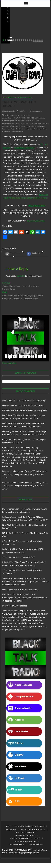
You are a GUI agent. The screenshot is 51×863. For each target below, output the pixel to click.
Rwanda (17, 126)
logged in (21, 276)
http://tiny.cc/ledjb (36, 205)
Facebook (33, 254)
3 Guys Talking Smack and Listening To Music (29, 826)
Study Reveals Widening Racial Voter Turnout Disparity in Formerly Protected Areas (24, 474)
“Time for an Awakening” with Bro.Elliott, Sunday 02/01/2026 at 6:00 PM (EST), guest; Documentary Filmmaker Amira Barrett (25, 581)
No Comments (31, 36)
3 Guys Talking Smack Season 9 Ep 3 (18, 557)
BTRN (44, 20)
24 (40, 41)
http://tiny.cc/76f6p (35, 220)
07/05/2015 (22, 111)
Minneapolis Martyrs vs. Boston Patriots (20, 589)
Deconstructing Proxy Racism (25, 832)
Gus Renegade (8, 111)
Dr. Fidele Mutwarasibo (24, 147)
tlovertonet (7, 400)
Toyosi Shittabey (17, 129)
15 (32, 40)
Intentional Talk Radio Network (25, 835)
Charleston (20, 115)
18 (38, 40)
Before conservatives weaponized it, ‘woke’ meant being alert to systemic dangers (25, 28)
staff (7, 36)
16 (34, 40)
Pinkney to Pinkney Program (19, 838)
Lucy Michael (36, 123)
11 (23, 40)
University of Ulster (31, 129)
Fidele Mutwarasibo (28, 121)
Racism (11, 126)
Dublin (10, 118)
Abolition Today (11, 829)
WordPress (12, 254)
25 (42, 41)
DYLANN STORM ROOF (23, 118)
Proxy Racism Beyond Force (14, 605)
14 (29, 40)
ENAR (34, 118)
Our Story (37, 838)
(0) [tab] (13, 253)
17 (36, 40)
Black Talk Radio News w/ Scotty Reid (19, 20)
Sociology (24, 126)
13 (27, 40)
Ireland (13, 123)
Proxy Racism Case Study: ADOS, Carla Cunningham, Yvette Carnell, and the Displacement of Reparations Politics (24, 597)
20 (42, 40)
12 (25, 40)
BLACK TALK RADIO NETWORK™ (16, 850)
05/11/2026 (17, 36)
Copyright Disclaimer (36, 844)
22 (36, 41)
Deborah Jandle (9, 471)
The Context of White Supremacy (17, 97)
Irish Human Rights (23, 123)
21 (34, 41)
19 (40, 40)
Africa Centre (10, 115)
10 (21, 40)
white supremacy (17, 132)
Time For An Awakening (33, 405)
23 (38, 41)
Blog (38, 20)
